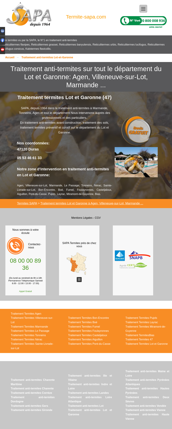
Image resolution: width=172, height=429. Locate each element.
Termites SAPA (27, 203)
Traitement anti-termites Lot (86, 405)
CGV (98, 217)
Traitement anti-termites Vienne (145, 410)
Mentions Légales (81, 217)
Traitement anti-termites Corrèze (31, 392)
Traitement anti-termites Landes (88, 392)
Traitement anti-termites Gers (29, 405)
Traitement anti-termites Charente (32, 388)
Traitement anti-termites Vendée (145, 405)
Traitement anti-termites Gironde (31, 410)
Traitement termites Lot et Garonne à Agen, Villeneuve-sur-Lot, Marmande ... (91, 203)
